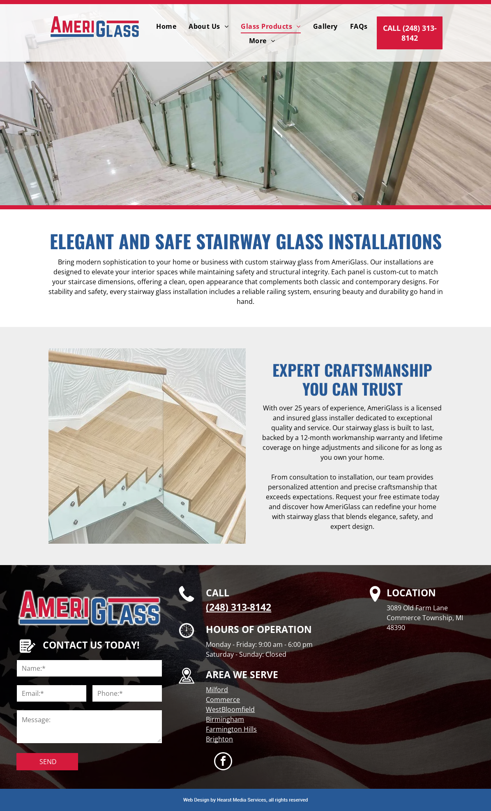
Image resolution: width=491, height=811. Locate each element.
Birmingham (225, 719)
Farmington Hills (231, 729)
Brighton (219, 739)
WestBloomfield (230, 709)
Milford (217, 689)
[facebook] (223, 762)
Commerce (223, 699)
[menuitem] (166, 26)
